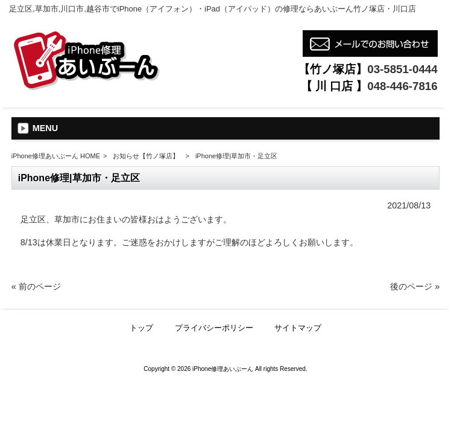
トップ (141, 327)
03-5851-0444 (402, 69)
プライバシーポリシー (214, 327)
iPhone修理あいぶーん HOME (55, 156)
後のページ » (415, 286)
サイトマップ (297, 327)
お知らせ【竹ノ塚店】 (146, 156)
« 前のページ (36, 286)
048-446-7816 (402, 86)
